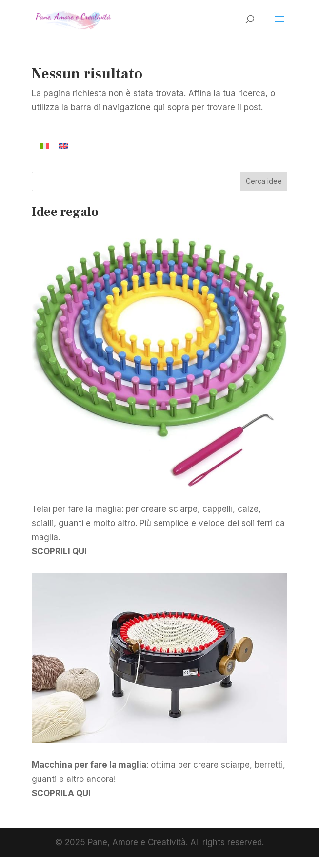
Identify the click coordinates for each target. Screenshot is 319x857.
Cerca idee (264, 181)
